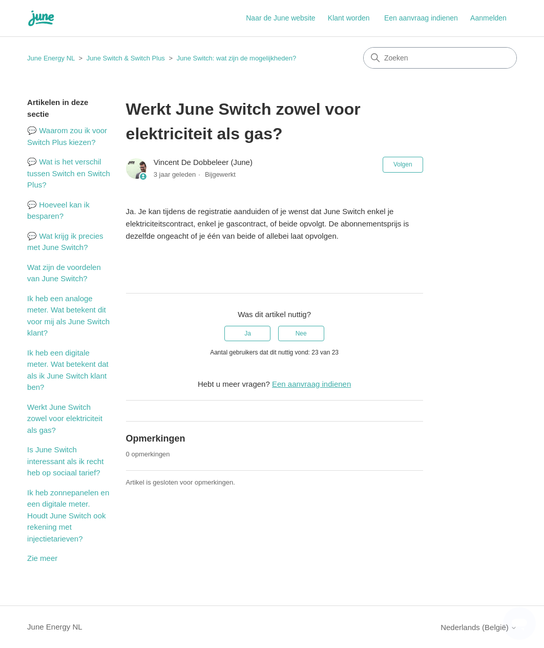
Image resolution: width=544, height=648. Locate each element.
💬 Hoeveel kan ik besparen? (58, 210)
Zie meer (42, 558)
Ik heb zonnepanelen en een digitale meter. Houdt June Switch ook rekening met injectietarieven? (68, 515)
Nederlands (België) (479, 627)
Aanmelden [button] (488, 18)
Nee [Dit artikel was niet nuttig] (301, 333)
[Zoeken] (440, 58)
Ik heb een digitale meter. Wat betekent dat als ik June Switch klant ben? (68, 370)
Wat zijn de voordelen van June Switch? (64, 273)
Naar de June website (280, 18)
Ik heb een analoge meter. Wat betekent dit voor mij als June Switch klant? (68, 316)
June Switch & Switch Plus (126, 58)
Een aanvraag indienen (421, 18)
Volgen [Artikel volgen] (402, 164)
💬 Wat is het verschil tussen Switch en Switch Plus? (68, 173)
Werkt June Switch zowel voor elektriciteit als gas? (64, 418)
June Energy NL (51, 58)
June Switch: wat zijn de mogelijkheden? (236, 58)
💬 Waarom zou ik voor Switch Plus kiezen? (67, 136)
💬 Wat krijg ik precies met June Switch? (65, 242)
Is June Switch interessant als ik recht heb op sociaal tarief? (65, 461)
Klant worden (349, 18)
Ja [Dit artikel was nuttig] (247, 333)
